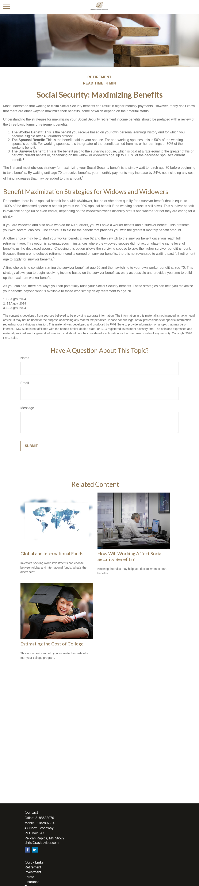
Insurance (32, 882)
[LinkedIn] (35, 850)
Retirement (33, 867)
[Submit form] (31, 446)
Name (25, 358)
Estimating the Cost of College (52, 644)
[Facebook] (27, 850)
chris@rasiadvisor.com (42, 842)
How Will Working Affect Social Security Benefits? (129, 556)
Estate (29, 877)
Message (27, 408)
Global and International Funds (51, 553)
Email (24, 383)
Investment (33, 872)
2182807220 (46, 823)
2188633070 (44, 818)
